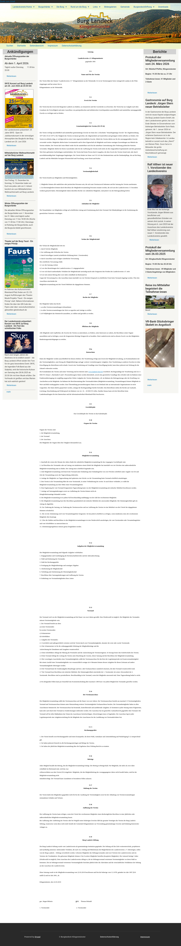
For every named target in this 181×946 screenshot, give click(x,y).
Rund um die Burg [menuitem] (79, 7)
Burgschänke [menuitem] (44, 7)
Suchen (9, 45)
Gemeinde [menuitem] (125, 7)
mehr (9, 392)
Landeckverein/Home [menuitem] (23, 7)
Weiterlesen (11, 76)
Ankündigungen (20, 52)
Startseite (21, 45)
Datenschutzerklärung (71, 45)
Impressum (53, 45)
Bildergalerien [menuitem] (110, 7)
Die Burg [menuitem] (61, 7)
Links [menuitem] (96, 7)
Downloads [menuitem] (163, 7)
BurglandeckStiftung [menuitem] (143, 7)
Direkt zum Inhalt (7, 1)
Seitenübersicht (37, 45)
